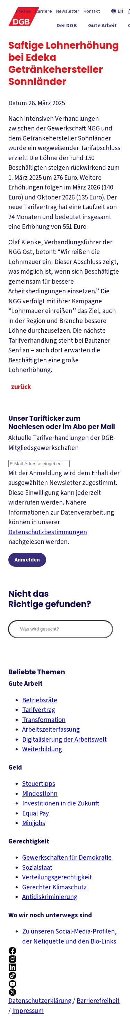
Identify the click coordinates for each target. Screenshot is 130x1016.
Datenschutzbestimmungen (47, 532)
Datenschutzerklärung (40, 1001)
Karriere (43, 11)
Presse (23, 11)
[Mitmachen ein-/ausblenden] (105, 52)
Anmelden (27, 560)
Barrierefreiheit (98, 1001)
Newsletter (67, 11)
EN (117, 11)
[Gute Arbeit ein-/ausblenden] (110, 27)
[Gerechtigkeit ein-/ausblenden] (100, 39)
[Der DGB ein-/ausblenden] (74, 27)
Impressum (28, 1011)
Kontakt (92, 11)
